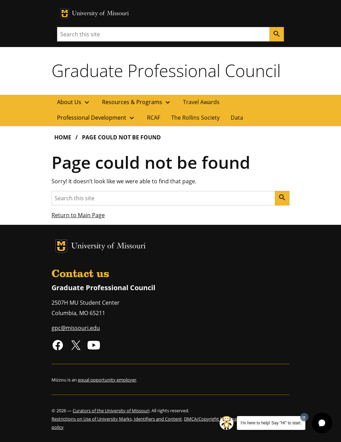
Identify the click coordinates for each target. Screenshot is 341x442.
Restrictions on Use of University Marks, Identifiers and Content (117, 419)
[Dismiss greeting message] (304, 417)
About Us (74, 102)
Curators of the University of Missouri (111, 410)
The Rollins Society (195, 117)
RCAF (153, 117)
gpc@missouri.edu (76, 328)
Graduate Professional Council (166, 70)
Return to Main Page (78, 215)
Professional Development (96, 118)
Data (237, 117)
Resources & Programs (137, 102)
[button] (322, 423)
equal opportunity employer (107, 380)
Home (62, 137)
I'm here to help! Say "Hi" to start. (271, 423)
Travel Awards (201, 102)
